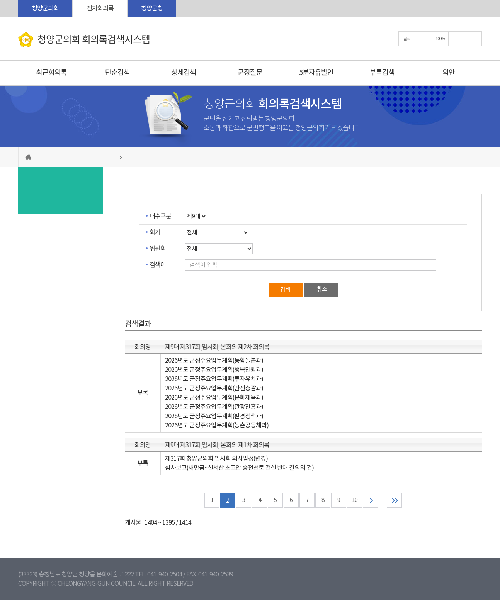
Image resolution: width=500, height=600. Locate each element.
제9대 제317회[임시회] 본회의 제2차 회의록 (217, 346)
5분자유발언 (316, 73)
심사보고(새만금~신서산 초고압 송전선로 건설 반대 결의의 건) (239, 467)
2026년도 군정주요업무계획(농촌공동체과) (217, 425)
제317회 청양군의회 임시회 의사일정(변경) (216, 458)
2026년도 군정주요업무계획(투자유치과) (214, 379)
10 (354, 500)
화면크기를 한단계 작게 (457, 39)
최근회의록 (51, 73)
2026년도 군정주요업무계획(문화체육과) (214, 397)
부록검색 (382, 73)
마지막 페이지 (394, 500)
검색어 (158, 264)
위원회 (158, 248)
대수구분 (160, 215)
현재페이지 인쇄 (473, 39)
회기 (155, 231)
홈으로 (28, 157)
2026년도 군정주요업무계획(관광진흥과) (214, 406)
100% (440, 38)
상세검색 (183, 73)
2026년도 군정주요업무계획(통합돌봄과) (214, 360)
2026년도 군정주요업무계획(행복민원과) (214, 369)
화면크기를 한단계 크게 (423, 39)
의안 (448, 73)
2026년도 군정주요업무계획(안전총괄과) (214, 388)
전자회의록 (100, 8)
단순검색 (117, 73)
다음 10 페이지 (370, 500)
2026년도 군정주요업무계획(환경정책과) (214, 416)
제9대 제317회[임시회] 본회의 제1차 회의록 (217, 444)
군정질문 (250, 73)
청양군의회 (45, 8)
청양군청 (152, 8)
